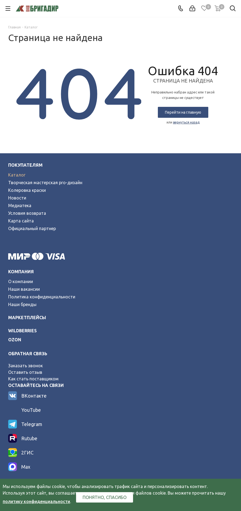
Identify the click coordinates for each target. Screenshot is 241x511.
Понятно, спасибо (104, 497)
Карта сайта (21, 220)
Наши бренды (22, 304)
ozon (14, 339)
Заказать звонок (25, 365)
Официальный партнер (32, 228)
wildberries (22, 330)
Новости (17, 197)
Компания (21, 271)
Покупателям (25, 165)
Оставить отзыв (25, 372)
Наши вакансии (24, 289)
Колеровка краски (27, 190)
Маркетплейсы (27, 317)
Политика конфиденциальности (41, 296)
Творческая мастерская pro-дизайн (45, 182)
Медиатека (19, 205)
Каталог (16, 174)
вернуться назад (186, 122)
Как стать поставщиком (33, 378)
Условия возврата (27, 213)
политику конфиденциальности (36, 501)
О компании (20, 281)
